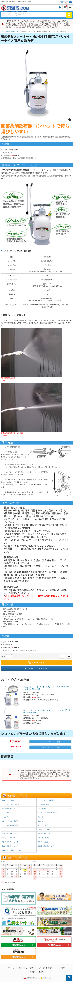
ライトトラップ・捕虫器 (46, 800)
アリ (3, 829)
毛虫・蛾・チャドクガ (9, 833)
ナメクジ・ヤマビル (8, 838)
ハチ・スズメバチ (43, 829)
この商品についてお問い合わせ (36, 668)
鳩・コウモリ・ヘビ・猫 (18, 842)
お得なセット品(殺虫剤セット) (12, 850)
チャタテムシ (6, 817)
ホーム (11, 968)
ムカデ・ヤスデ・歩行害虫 (11, 821)
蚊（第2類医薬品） (44, 804)
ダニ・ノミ (41, 821)
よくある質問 (45, 968)
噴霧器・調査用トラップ (46, 846)
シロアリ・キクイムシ (45, 838)
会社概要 (60, 968)
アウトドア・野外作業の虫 (11, 804)
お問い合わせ (36, 972)
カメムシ (41, 817)
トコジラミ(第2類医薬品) (10, 825)
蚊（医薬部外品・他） (9, 808)
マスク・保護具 (43, 842)
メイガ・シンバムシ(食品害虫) (47, 813)
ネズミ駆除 (18, 813)
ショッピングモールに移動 (50, 742)
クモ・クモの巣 (43, 825)
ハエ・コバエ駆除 (18, 800)
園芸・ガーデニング (44, 833)
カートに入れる (36, 662)
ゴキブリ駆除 (54, 809)
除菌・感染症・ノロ (8, 846)
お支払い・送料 (26, 968)
